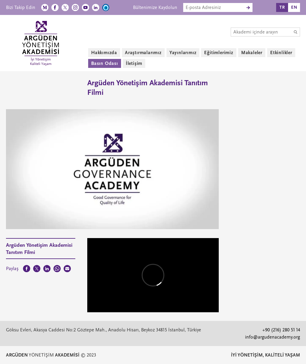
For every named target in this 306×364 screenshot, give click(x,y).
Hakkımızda (104, 52)
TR (282, 7)
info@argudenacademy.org (272, 337)
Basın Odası (104, 63)
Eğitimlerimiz (218, 52)
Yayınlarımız (183, 52)
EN (294, 7)
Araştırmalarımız (143, 52)
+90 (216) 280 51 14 (281, 330)
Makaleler (251, 52)
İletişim (134, 63)
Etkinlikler (281, 52)
